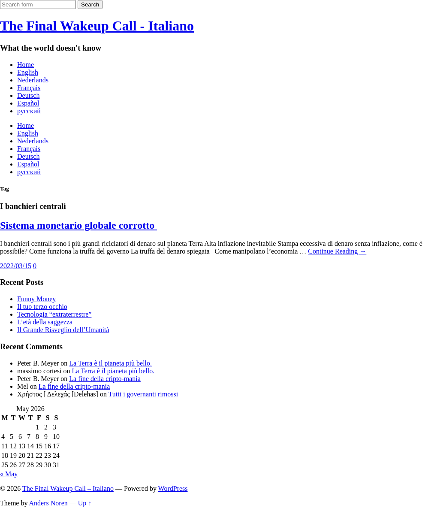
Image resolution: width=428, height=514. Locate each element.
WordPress (173, 488)
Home (25, 64)
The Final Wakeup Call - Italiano (97, 25)
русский (29, 111)
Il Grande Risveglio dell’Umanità (63, 329)
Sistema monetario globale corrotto (78, 225)
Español (28, 103)
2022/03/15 (15, 265)
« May (9, 474)
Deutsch (28, 95)
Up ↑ (85, 503)
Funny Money (36, 298)
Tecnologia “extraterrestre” (54, 314)
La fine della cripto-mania (105, 378)
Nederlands (32, 80)
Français (28, 87)
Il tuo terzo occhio (42, 306)
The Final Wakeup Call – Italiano (68, 488)
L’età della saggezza (44, 322)
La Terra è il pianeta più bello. (110, 363)
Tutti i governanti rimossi (143, 394)
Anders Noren (48, 503)
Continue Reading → (337, 251)
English (27, 72)
